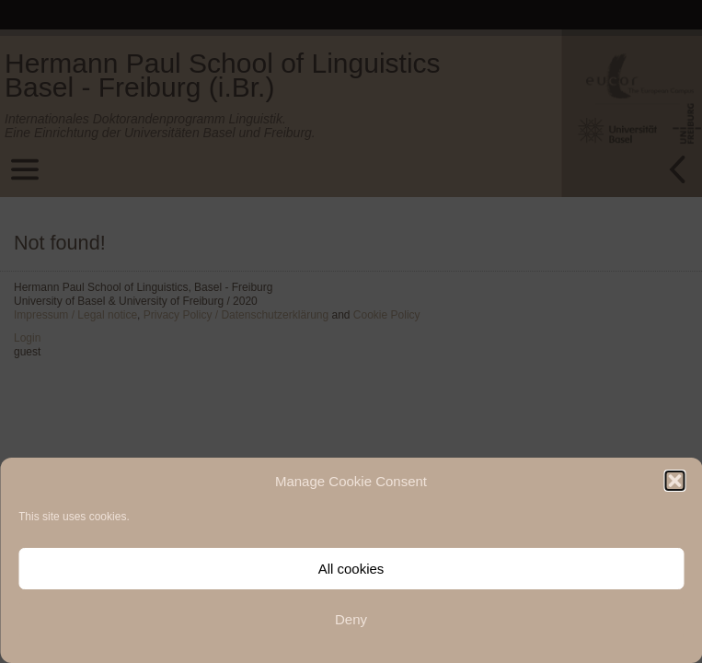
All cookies (351, 568)
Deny (351, 619)
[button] (674, 480)
